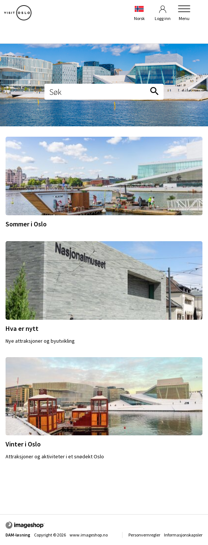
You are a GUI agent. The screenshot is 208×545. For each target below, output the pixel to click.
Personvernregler (144, 535)
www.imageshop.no (89, 535)
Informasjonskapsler (183, 535)
